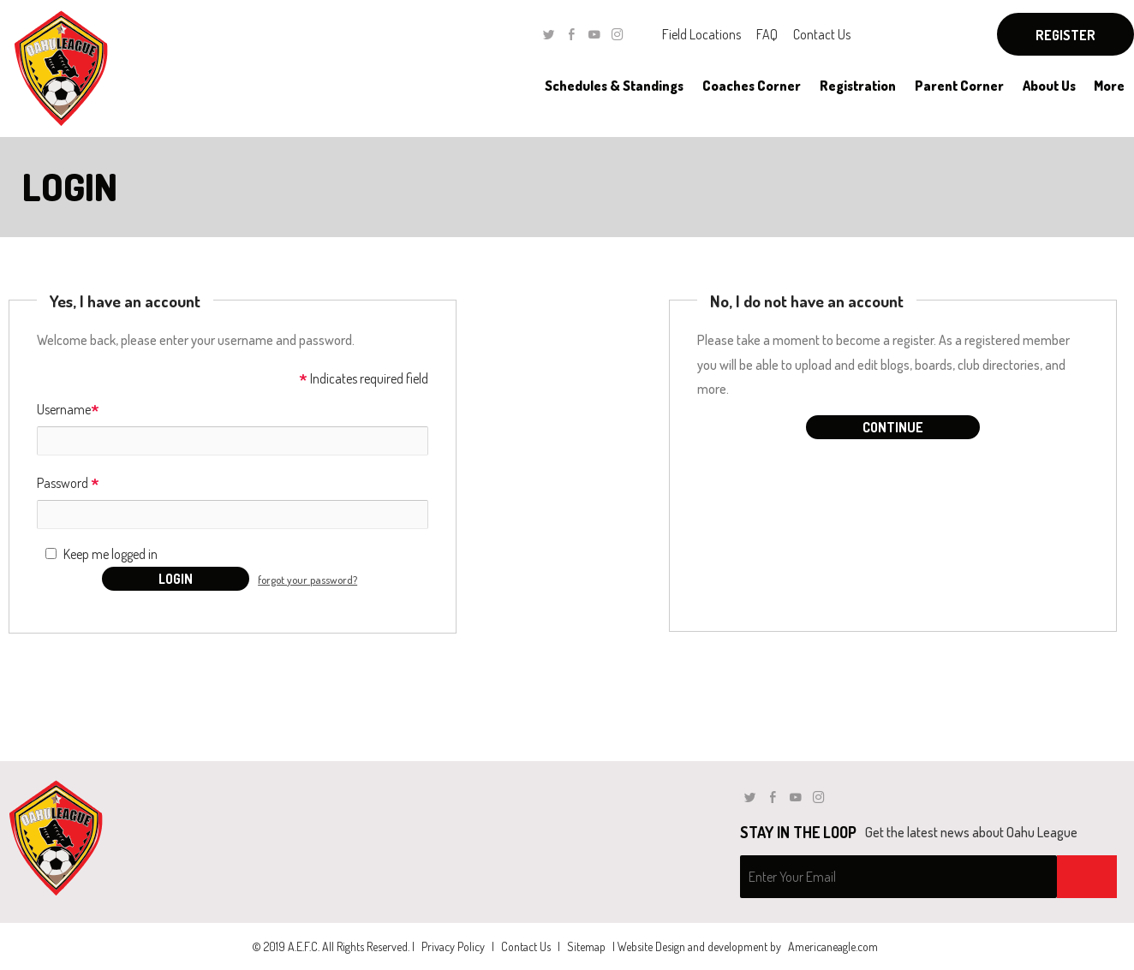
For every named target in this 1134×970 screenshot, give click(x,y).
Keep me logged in (110, 553)
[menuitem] (613, 85)
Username (68, 410)
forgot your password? (307, 579)
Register (1065, 35)
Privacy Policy (453, 946)
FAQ (767, 34)
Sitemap (586, 946)
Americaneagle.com (833, 946)
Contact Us (821, 34)
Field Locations (701, 34)
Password (68, 484)
